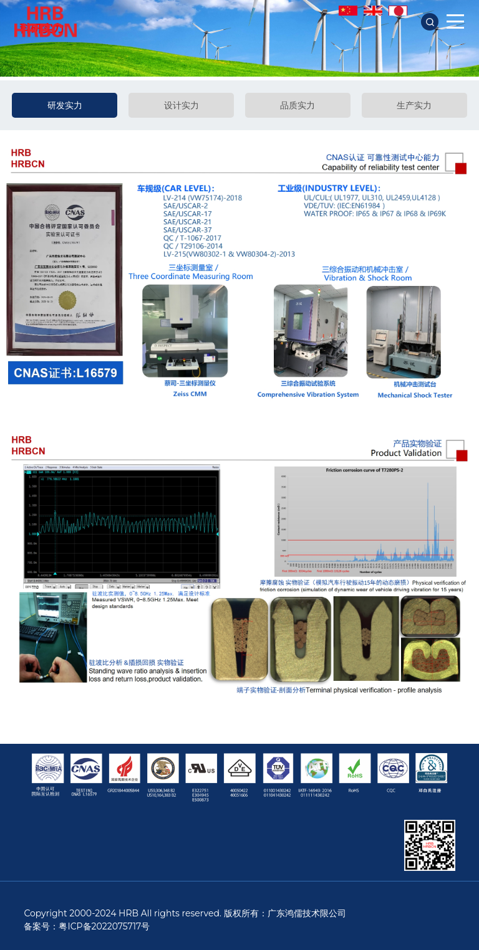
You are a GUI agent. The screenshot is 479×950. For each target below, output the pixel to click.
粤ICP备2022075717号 (104, 926)
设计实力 (181, 105)
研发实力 (64, 105)
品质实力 (297, 105)
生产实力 (414, 105)
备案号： (41, 926)
